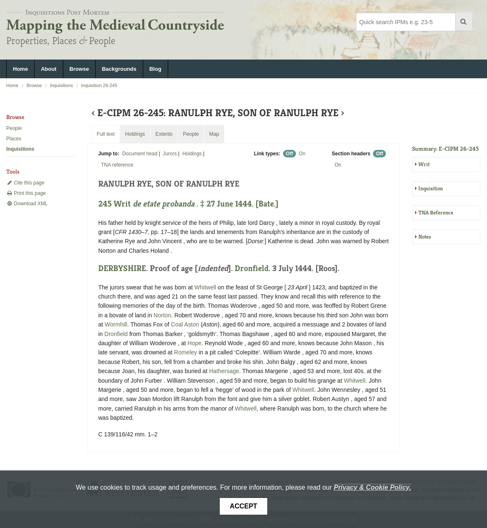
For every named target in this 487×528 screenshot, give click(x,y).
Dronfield (251, 268)
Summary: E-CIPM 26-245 (445, 148)
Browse (79, 69)
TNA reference (117, 165)
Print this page (26, 193)
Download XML (27, 204)
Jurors (169, 154)
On (302, 154)
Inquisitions (61, 85)
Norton (162, 315)
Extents (163, 134)
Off (289, 154)
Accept (243, 506)
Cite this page (25, 183)
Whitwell (205, 287)
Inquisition (430, 188)
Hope (194, 343)
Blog (155, 69)
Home (20, 69)
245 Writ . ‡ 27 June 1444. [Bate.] (188, 204)
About (49, 69)
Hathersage (224, 371)
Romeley (185, 352)
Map (214, 134)
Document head (139, 154)
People (14, 128)
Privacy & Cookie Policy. (372, 487)
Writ (424, 164)
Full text (105, 134)
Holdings (192, 154)
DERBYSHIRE (122, 268)
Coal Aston (185, 324)
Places (13, 139)
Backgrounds (119, 69)
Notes (424, 236)
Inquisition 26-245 (99, 85)
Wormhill (116, 324)
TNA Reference (435, 212)
